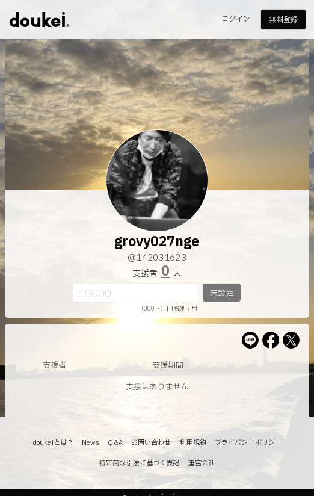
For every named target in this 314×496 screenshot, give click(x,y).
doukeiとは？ (52, 443)
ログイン (235, 19)
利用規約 (192, 443)
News (90, 443)
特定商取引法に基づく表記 (139, 463)
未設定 (221, 293)
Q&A (115, 443)
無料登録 (283, 19)
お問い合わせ (151, 443)
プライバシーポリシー (248, 443)
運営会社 (201, 463)
